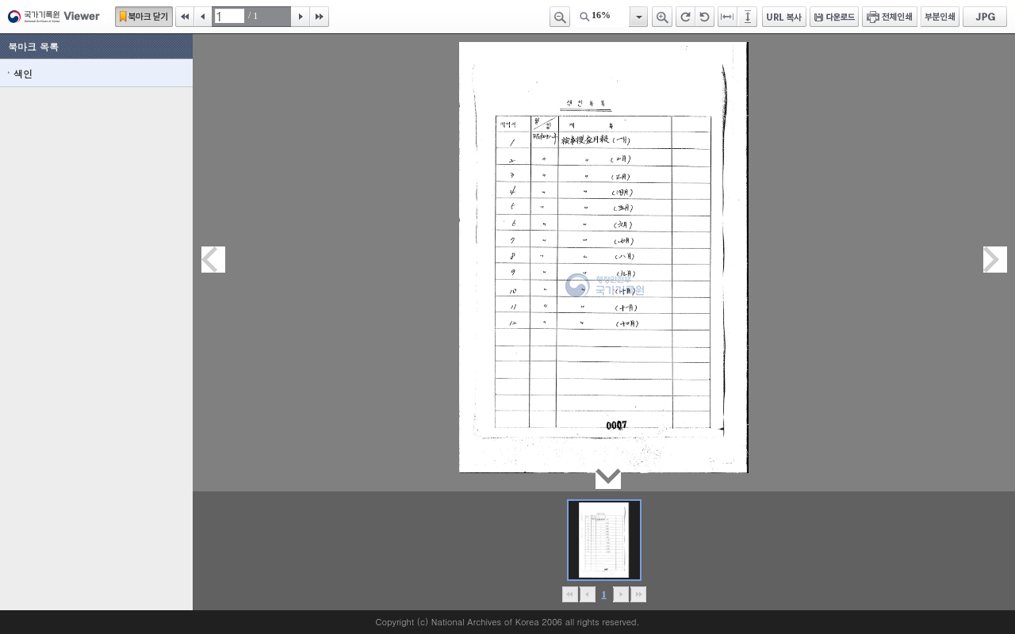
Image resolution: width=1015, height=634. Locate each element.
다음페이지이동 (995, 259)
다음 (300, 16)
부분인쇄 (940, 16)
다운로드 (834, 16)
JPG (985, 16)
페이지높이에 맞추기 (748, 16)
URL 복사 (784, 16)
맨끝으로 (637, 594)
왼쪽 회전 (704, 16)
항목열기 (638, 16)
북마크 (144, 16)
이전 (203, 16)
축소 (560, 16)
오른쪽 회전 (685, 16)
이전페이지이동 (213, 259)
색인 (23, 73)
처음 (184, 16)
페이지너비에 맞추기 (728, 16)
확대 (662, 16)
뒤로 (620, 594)
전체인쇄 (889, 16)
